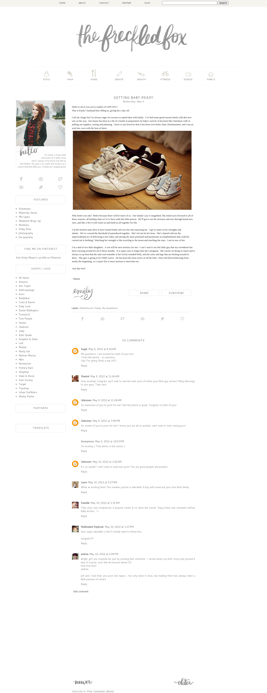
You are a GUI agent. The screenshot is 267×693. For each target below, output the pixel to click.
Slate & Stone (26, 376)
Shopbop (24, 372)
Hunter (22, 322)
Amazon (23, 282)
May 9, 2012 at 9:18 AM (102, 349)
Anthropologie (26, 290)
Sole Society (26, 380)
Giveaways (25, 208)
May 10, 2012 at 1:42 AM (107, 461)
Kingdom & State (28, 339)
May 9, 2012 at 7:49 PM (106, 420)
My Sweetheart (110, 308)
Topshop (24, 388)
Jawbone (24, 327)
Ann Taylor (25, 286)
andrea (84, 554)
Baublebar (24, 298)
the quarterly (26, 237)
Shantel (85, 376)
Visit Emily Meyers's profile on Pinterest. (38, 257)
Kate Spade (25, 335)
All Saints (24, 277)
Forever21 (24, 314)
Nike (21, 359)
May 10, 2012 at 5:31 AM (105, 503)
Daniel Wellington (28, 310)
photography (26, 233)
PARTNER (126, 2)
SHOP (147, 2)
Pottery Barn (26, 367)
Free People (25, 318)
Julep (21, 331)
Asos (21, 294)
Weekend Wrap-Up (30, 221)
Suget (84, 349)
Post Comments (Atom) (100, 691)
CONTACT (104, 2)
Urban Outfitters (28, 392)
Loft (21, 343)
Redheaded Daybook (92, 526)
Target (22, 384)
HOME (62, 2)
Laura (84, 482)
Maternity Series (28, 212)
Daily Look (25, 306)
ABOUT (82, 2)
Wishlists (24, 225)
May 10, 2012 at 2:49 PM (103, 554)
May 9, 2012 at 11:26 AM (104, 376)
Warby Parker (26, 396)
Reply (84, 365)
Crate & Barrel (27, 302)
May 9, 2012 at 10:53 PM (109, 441)
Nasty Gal (24, 351)
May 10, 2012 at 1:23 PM (119, 526)
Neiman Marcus (27, 355)
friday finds (25, 229)
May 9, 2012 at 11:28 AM (107, 400)
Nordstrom (25, 363)
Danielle (85, 503)
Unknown (86, 400)
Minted (22, 347)
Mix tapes (24, 216)
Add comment (80, 591)
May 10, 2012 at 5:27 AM (102, 482)
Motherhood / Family (90, 308)
